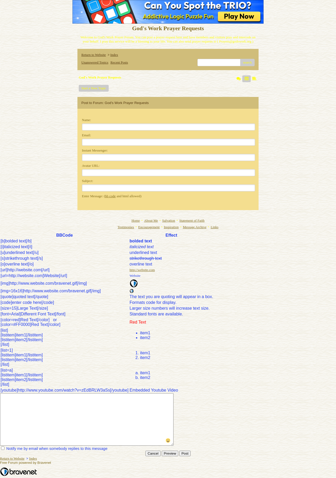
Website (135, 276)
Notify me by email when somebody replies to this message (54, 448)
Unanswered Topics (94, 62)
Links (214, 227)
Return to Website (93, 55)
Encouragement (149, 227)
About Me (151, 220)
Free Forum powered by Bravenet (26, 463)
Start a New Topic (93, 88)
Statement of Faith (191, 220)
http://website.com (142, 270)
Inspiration (171, 227)
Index (114, 55)
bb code (110, 196)
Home (136, 220)
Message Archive (195, 227)
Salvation (168, 220)
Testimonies (126, 227)
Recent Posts (119, 62)
